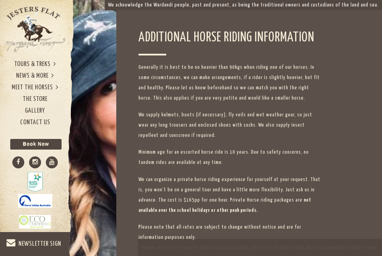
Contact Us (35, 122)
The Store (35, 99)
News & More (35, 75)
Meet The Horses (35, 87)
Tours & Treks (35, 63)
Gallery (35, 110)
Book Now (36, 144)
